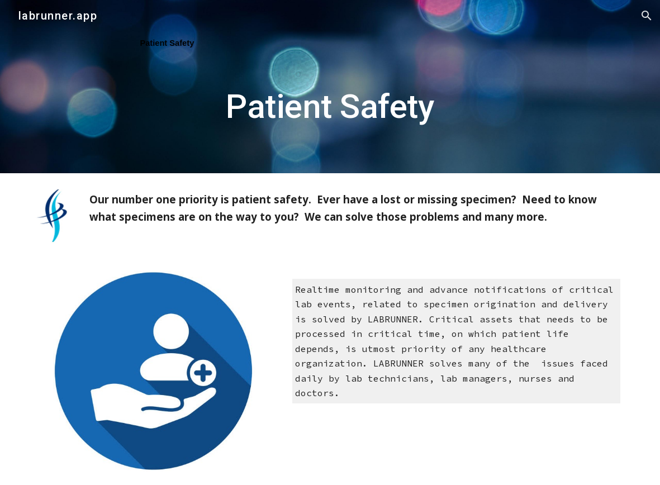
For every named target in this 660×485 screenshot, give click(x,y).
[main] (329, 86)
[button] (646, 15)
